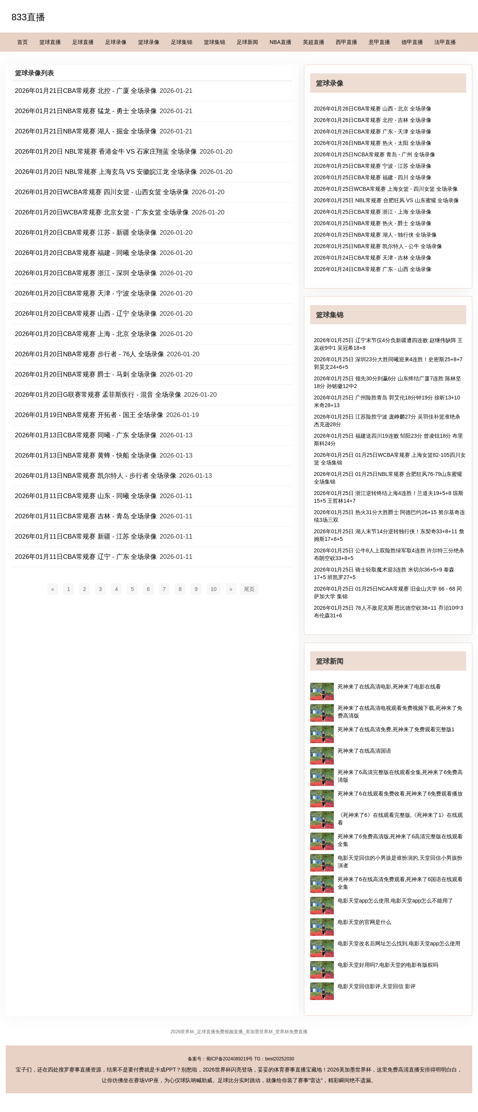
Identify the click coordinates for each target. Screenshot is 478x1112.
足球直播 (83, 42)
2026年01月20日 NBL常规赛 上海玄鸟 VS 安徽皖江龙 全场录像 (106, 171)
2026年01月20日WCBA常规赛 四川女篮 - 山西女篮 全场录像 (102, 192)
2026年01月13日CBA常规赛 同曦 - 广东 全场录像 (86, 435)
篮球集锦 (214, 42)
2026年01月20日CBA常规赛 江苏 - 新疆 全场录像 (86, 232)
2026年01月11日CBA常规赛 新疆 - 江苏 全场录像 (86, 536)
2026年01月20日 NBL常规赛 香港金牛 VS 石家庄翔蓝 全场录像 (106, 151)
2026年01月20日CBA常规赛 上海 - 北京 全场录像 (86, 334)
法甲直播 (445, 42)
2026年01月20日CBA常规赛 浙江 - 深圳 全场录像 (86, 273)
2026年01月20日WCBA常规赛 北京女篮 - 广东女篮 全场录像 (102, 212)
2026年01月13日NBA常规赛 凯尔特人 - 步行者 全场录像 (95, 475)
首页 (22, 42)
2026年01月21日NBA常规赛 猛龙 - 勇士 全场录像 (86, 111)
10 (214, 589)
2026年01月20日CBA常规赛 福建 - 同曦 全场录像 (86, 252)
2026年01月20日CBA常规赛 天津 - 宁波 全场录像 (86, 293)
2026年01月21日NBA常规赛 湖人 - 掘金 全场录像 (86, 131)
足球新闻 (247, 42)
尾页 (249, 589)
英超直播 (313, 42)
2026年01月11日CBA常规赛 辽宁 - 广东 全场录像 (86, 556)
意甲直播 (379, 42)
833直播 (28, 17)
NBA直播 (280, 42)
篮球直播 (50, 42)
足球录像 (116, 42)
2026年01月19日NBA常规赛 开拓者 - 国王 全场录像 (89, 415)
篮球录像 (148, 42)
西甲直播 (346, 42)
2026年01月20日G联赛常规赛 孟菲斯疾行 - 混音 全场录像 (98, 394)
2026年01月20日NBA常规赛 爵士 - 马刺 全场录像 (86, 374)
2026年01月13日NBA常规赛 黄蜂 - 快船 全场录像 (86, 455)
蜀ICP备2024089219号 (229, 1059)
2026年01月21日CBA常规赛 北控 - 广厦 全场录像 (86, 90)
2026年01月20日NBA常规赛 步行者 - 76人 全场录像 (89, 354)
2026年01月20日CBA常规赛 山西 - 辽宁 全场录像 (86, 313)
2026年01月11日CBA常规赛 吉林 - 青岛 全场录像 (86, 516)
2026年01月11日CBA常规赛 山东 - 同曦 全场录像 (86, 496)
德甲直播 (412, 42)
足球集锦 (181, 42)
